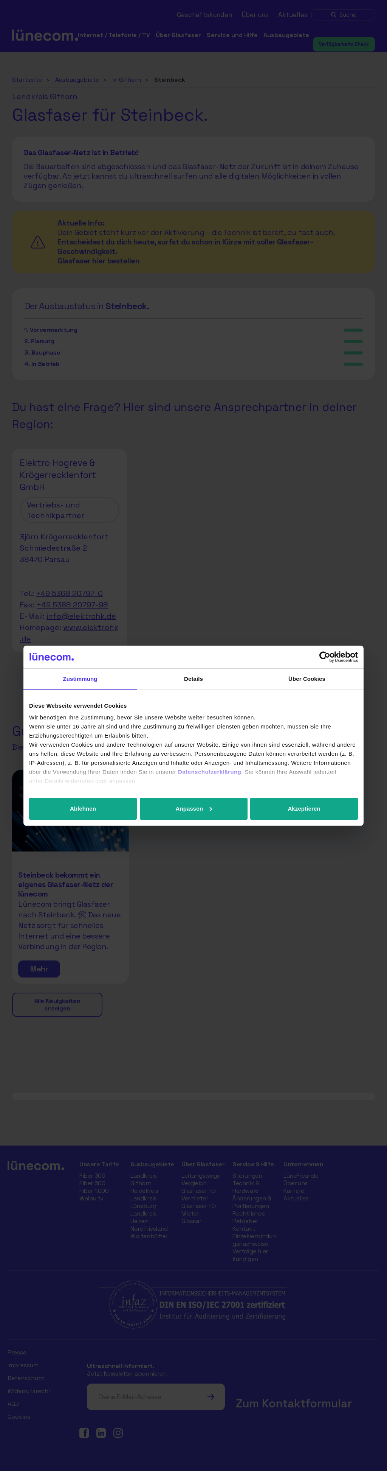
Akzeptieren (304, 808)
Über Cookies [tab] (306, 679)
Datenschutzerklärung (209, 772)
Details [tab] (193, 679)
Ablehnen (83, 808)
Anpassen (194, 808)
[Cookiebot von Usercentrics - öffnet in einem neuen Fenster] (325, 657)
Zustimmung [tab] (80, 679)
